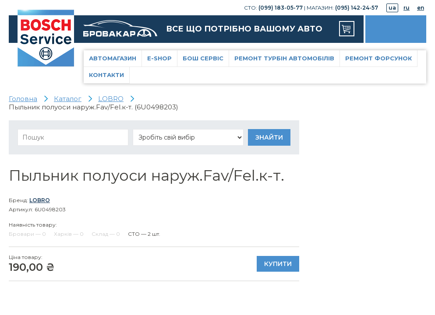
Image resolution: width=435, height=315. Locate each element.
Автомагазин (112, 58)
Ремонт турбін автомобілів (284, 58)
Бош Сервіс (203, 58)
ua (392, 7)
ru (406, 7)
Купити (278, 264)
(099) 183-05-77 (280, 7)
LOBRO (39, 200)
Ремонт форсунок (378, 58)
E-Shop (159, 58)
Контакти (106, 74)
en (420, 7)
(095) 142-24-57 (356, 7)
